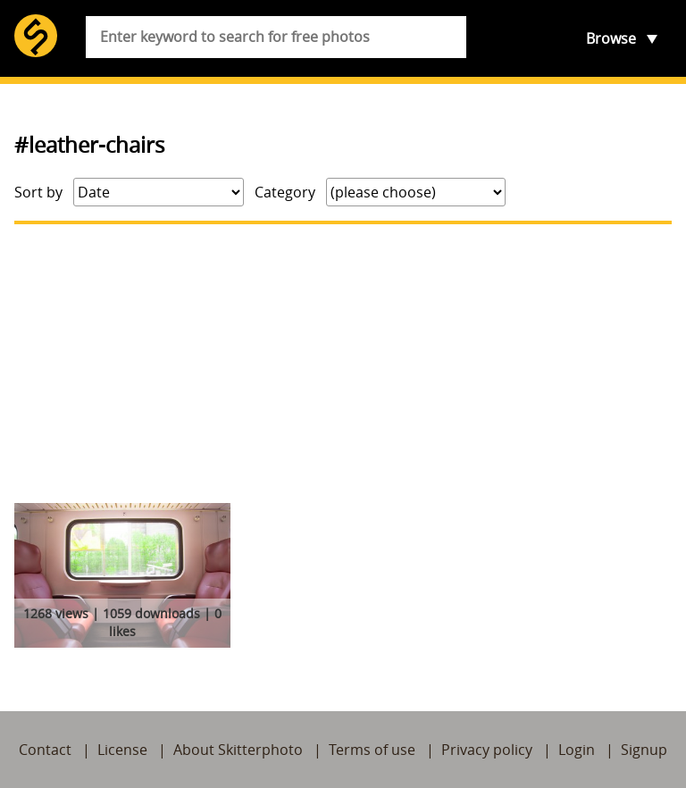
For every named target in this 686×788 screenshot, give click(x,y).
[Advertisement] (343, 364)
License (122, 749)
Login (576, 749)
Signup (644, 749)
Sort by (38, 192)
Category (285, 192)
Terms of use (372, 749)
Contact (45, 749)
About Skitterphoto (238, 749)
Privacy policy (486, 749)
